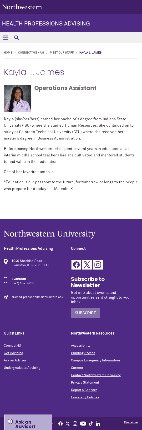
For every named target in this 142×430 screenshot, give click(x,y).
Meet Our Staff (62, 52)
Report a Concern (84, 390)
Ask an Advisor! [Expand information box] (25, 424)
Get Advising (13, 353)
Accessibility (80, 345)
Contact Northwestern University (96, 375)
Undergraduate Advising (22, 368)
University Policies (85, 397)
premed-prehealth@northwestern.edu (37, 297)
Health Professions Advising (46, 24)
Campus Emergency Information (95, 360)
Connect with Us (31, 52)
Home (8, 52)
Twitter (87, 265)
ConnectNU (12, 345)
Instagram (98, 265)
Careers (77, 368)
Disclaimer (131, 422)
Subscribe (85, 313)
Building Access (83, 353)
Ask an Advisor (15, 360)
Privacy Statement (85, 382)
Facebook (76, 265)
